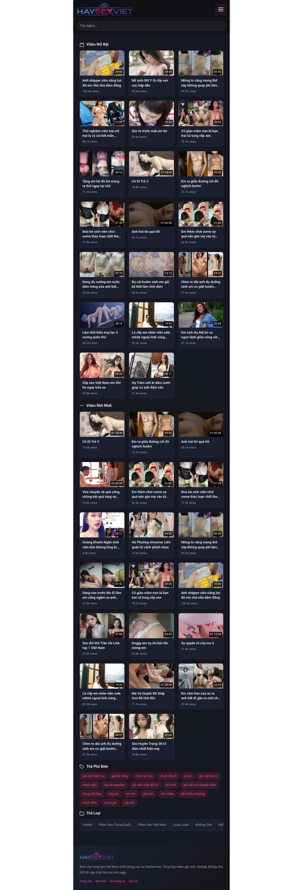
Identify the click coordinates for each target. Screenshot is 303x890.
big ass (114, 794)
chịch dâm (89, 803)
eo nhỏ (131, 794)
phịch (188, 776)
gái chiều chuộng (193, 794)
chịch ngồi (89, 785)
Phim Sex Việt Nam (152, 825)
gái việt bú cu (208, 776)
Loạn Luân (181, 825)
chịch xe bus (144, 776)
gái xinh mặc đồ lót (145, 785)
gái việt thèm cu (93, 776)
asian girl (110, 803)
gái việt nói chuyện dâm (199, 785)
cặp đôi (129, 803)
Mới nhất (101, 881)
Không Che (203, 825)
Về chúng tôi (118, 881)
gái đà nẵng (120, 776)
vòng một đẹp (91, 794)
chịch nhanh (168, 776)
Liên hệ (133, 881)
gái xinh (148, 794)
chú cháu (167, 794)
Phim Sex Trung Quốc (115, 825)
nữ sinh (171, 785)
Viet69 (87, 825)
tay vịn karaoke (114, 785)
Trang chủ (86, 881)
